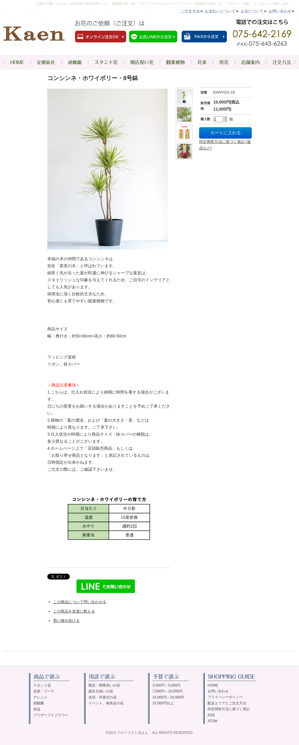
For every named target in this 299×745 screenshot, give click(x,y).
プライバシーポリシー (225, 697)
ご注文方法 (190, 11)
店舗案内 (250, 62)
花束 (202, 62)
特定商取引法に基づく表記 (229, 709)
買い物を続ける (66, 620)
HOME (17, 62)
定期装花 (45, 62)
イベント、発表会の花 (106, 703)
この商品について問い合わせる (79, 602)
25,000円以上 (163, 703)
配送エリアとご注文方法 (227, 703)
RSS (211, 715)
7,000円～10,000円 (167, 691)
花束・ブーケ (43, 691)
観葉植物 (175, 62)
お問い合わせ (280, 11)
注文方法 (280, 62)
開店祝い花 (142, 62)
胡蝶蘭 (74, 62)
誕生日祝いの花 (100, 691)
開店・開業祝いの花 (104, 685)
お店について (252, 11)
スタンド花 (106, 62)
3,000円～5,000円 (166, 685)
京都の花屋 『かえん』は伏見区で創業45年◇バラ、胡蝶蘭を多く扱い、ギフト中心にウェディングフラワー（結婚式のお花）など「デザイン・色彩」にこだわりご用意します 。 (165, 3)
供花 (224, 62)
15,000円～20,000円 (168, 697)
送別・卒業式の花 (102, 697)
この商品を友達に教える (74, 611)
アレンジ (40, 697)
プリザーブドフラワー (50, 715)
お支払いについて (220, 11)
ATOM (213, 721)
